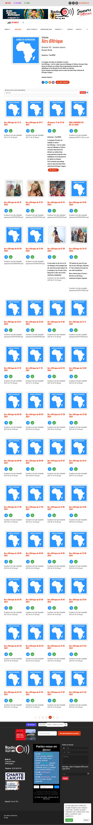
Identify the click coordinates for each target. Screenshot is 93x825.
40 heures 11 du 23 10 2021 (55, 123)
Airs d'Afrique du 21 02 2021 (56, 693)
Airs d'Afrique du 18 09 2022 (77, 203)
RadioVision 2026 (46, 29)
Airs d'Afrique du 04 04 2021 (13, 647)
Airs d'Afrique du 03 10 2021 (56, 369)
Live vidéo (17, 3)
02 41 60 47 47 (84, 3)
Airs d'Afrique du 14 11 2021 (77, 322)
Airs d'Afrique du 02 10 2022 (56, 203)
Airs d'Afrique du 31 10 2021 (12, 369)
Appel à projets (32, 29)
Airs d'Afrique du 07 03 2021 (12, 693)
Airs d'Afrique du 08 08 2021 (13, 461)
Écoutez (52, 170)
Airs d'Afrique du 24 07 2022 (78, 249)
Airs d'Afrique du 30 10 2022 (12, 203)
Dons (8, 3)
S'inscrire (83, 93)
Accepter (69, 820)
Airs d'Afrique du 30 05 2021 (13, 554)
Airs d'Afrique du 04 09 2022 (13, 249)
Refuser (86, 820)
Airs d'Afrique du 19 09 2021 (77, 369)
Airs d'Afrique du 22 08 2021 (56, 415)
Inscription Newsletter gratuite (69, 733)
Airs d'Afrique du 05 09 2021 (13, 415)
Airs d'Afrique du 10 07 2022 (12, 322)
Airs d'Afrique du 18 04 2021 (56, 600)
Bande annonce (62, 82)
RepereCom (14, 815)
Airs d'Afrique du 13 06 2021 (56, 508)
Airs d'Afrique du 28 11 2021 (34, 123)
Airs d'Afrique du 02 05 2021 (13, 600)
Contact (70, 29)
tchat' (27, 3)
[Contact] (53, 82)
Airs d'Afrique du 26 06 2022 (34, 322)
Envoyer (65, 778)
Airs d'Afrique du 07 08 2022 (56, 249)
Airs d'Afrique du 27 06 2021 (12, 508)
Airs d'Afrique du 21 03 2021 (56, 647)
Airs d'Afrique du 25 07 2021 (56, 461)
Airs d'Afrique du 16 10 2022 (34, 203)
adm (6, 818)
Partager (31, 724)
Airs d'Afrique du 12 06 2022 (56, 322)
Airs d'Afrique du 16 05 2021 (56, 554)
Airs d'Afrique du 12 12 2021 (12, 123)
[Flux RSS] (49, 82)
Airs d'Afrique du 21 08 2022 (34, 249)
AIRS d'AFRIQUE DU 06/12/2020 (76, 123)
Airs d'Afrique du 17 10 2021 (34, 369)
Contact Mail (14, 801)
